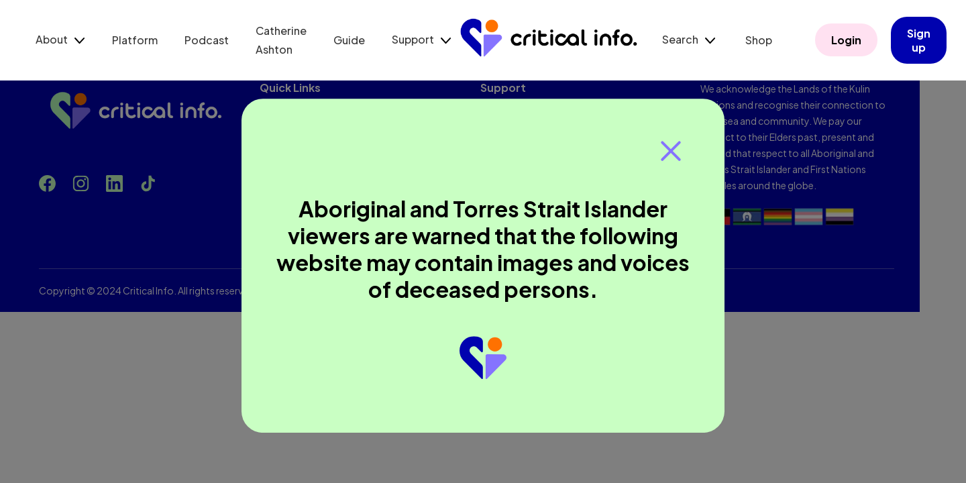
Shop (758, 40)
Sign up (918, 40)
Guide (349, 40)
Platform (135, 40)
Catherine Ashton (281, 39)
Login (846, 41)
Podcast (206, 40)
